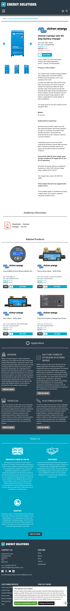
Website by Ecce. (27, 574)
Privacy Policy (5, 595)
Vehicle (40, 561)
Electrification (42, 564)
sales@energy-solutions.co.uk (14, 567)
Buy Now (46, 55)
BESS (39, 558)
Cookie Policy (5, 590)
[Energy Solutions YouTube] (10, 571)
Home (4, 18)
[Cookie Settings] (66, 603)
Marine (40, 556)
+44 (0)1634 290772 (10, 565)
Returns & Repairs (6, 598)
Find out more (8, 389)
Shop (39, 553)
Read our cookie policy (54, 599)
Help (2, 604)
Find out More (35, 534)
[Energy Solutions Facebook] (2, 571)
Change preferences (46, 603)
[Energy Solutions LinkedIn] (13, 571)
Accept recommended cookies (25, 603)
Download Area (6, 601)
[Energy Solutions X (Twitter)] (6, 571)
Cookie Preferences (7, 593)
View (5, 286)
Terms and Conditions (8, 587)
